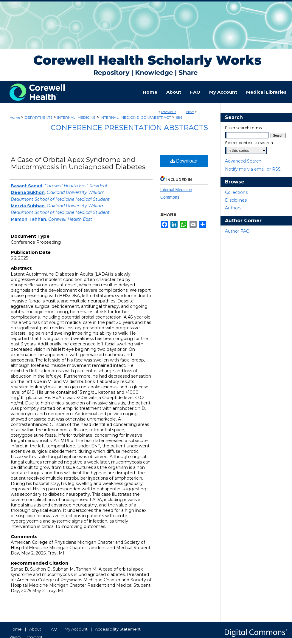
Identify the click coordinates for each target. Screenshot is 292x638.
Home (15, 117)
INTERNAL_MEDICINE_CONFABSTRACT (135, 117)
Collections (236, 192)
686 (179, 117)
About (35, 629)
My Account (76, 629)
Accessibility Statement (118, 629)
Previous (168, 111)
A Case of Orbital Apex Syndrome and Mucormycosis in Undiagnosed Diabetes (78, 163)
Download (184, 160)
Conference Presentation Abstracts (129, 127)
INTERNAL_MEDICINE (76, 117)
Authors (233, 208)
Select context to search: (249, 142)
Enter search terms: (244, 127)
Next (190, 111)
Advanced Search (243, 161)
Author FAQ (237, 231)
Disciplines (236, 200)
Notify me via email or (253, 169)
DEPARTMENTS (38, 117)
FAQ (53, 629)
